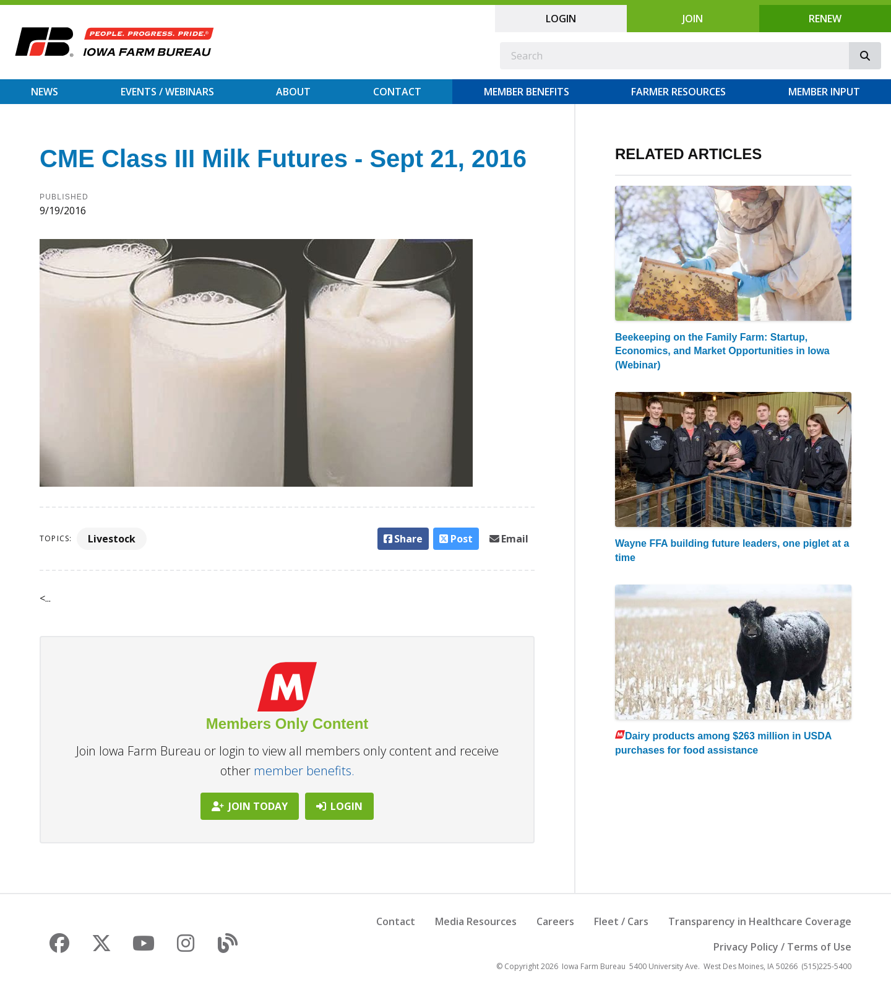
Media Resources (476, 921)
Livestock (112, 539)
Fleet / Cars (621, 921)
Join (692, 18)
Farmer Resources (678, 91)
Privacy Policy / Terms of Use (782, 947)
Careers (555, 921)
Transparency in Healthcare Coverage (759, 921)
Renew (825, 18)
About (293, 91)
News (44, 91)
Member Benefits (526, 91)
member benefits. (304, 770)
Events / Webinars (167, 91)
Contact (397, 91)
